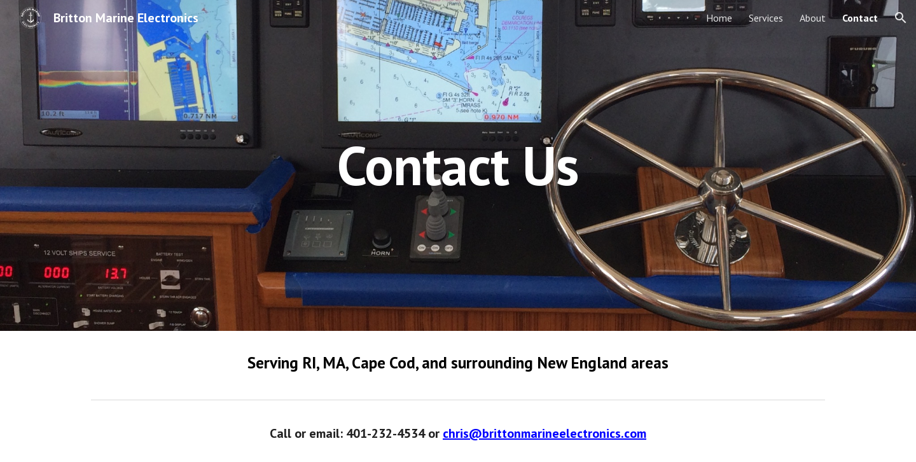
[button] (900, 18)
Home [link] (719, 17)
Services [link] (766, 17)
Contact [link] (860, 17)
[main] (458, 165)
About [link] (813, 17)
